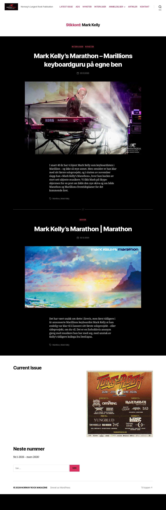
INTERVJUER (112, 8)
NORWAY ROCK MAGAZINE (34, 503)
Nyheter (90, 54)
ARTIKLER (144, 8)
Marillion (56, 214)
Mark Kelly (65, 214)
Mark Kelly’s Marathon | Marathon (83, 244)
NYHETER (99, 8)
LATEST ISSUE (78, 8)
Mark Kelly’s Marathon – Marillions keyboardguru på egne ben (83, 71)
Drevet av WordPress (61, 503)
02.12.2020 (85, 253)
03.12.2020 (85, 89)
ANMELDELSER (128, 8)
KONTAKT (144, 12)
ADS (90, 8)
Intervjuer (77, 54)
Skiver (83, 236)
